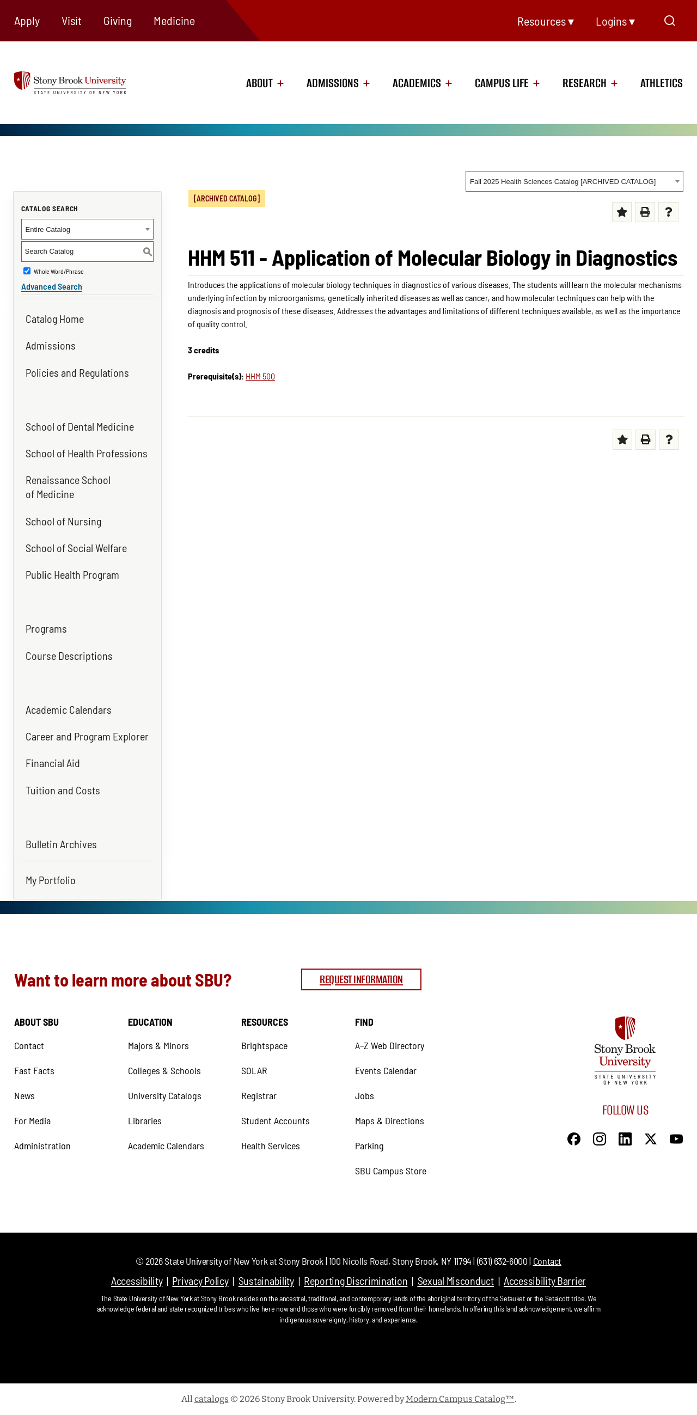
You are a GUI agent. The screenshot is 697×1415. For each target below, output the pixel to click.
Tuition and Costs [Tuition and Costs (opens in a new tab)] (63, 790)
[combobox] (574, 181)
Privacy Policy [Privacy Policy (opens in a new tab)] (200, 1280)
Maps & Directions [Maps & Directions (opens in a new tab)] (389, 1120)
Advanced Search (51, 286)
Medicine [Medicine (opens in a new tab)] (174, 20)
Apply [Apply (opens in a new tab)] (27, 20)
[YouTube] (676, 1137)
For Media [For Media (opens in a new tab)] (32, 1120)
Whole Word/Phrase (59, 271)
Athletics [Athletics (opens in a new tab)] (661, 83)
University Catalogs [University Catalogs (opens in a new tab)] (164, 1095)
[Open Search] (670, 21)
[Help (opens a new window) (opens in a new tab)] (668, 212)
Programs (46, 628)
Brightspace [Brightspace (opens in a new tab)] (264, 1045)
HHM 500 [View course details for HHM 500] (260, 376)
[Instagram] (599, 1137)
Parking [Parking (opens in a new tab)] (369, 1145)
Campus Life (502, 83)
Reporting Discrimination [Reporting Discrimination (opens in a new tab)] (355, 1280)
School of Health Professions (87, 453)
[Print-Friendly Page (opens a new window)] (645, 212)
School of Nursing (63, 521)
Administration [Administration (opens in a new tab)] (42, 1145)
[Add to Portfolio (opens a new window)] (622, 212)
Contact (547, 1261)
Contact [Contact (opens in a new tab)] (29, 1045)
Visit (72, 20)
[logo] (84, 82)
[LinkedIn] (625, 1137)
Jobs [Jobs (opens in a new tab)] (364, 1095)
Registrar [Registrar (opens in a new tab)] (259, 1095)
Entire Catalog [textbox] (48, 229)
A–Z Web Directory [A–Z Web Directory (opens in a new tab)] (389, 1045)
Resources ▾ (545, 21)
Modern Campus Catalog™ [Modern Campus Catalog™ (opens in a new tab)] (460, 1399)
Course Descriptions (69, 655)
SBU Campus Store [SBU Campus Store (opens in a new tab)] (390, 1171)
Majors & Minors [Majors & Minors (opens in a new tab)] (158, 1045)
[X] (650, 1137)
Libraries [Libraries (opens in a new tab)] (145, 1120)
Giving (117, 20)
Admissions (333, 83)
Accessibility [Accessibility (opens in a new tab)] (136, 1280)
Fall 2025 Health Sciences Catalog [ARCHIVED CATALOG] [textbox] (563, 181)
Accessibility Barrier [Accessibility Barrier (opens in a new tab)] (545, 1280)
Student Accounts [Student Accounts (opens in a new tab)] (275, 1120)
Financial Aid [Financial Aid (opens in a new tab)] (53, 762)
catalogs (211, 1399)
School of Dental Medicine (80, 426)
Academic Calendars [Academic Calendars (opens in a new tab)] (69, 709)
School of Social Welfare (76, 547)
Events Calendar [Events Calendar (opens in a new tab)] (386, 1070)
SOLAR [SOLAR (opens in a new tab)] (254, 1070)
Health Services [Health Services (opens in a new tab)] (270, 1145)
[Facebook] (573, 1137)
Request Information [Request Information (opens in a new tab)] (361, 979)
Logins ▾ (615, 21)
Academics (417, 83)
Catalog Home (55, 318)
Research (585, 83)
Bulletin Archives (61, 843)
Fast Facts (34, 1070)
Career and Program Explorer (87, 736)
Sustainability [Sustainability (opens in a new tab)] (266, 1280)
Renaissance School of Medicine (68, 486)
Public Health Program (72, 574)
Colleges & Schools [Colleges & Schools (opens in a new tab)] (164, 1070)
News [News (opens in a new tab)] (24, 1095)
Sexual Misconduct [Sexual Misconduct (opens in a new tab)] (456, 1280)
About (259, 83)
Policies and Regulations (77, 372)
